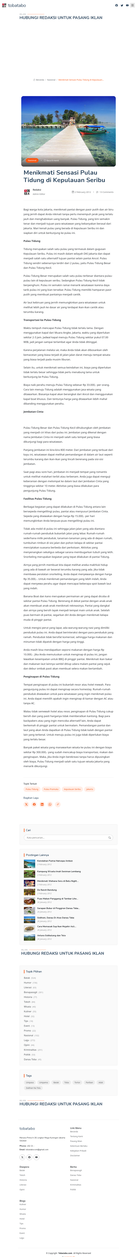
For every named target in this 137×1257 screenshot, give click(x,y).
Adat (101, 1082)
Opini (29, 1045)
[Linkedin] (42, 804)
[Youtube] (127, 5)
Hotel (29, 1016)
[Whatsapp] (50, 804)
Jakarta (89, 789)
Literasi (30, 987)
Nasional (51, 79)
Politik (29, 1054)
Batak (30, 977)
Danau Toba (32, 1059)
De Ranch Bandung (47, 890)
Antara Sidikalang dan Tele (51, 935)
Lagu (29, 1040)
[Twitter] (122, 5)
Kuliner (30, 1011)
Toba (66, 1082)
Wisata (30, 1006)
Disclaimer (75, 1156)
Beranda (38, 79)
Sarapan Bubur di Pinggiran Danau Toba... (58, 908)
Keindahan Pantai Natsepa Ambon (55, 860)
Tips (28, 1021)
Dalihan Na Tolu (33, 1088)
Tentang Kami (76, 1136)
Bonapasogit (33, 992)
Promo (30, 1030)
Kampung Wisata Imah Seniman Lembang (59, 871)
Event (29, 1025)
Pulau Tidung (32, 789)
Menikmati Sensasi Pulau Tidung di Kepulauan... (81, 79)
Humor (30, 982)
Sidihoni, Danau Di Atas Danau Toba (55, 917)
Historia (30, 997)
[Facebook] (116, 5)
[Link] (58, 804)
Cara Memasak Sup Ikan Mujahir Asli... (56, 926)
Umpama (43, 1082)
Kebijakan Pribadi (78, 1151)
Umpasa (30, 1082)
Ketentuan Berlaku (78, 1146)
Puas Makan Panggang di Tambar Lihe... (57, 898)
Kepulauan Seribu (72, 789)
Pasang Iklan (76, 1141)
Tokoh (29, 1001)
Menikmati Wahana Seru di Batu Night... (58, 881)
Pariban (89, 1082)
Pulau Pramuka (51, 789)
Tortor (77, 1082)
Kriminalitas (33, 1049)
